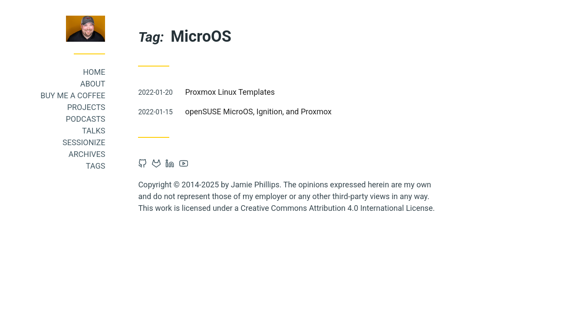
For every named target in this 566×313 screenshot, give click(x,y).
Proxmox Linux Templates (246, 92)
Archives (103, 154)
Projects (102, 107)
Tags (112, 165)
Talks (110, 130)
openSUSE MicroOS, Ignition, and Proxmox (274, 111)
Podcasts (102, 118)
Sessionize (100, 142)
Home (110, 72)
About (109, 83)
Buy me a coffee (89, 95)
